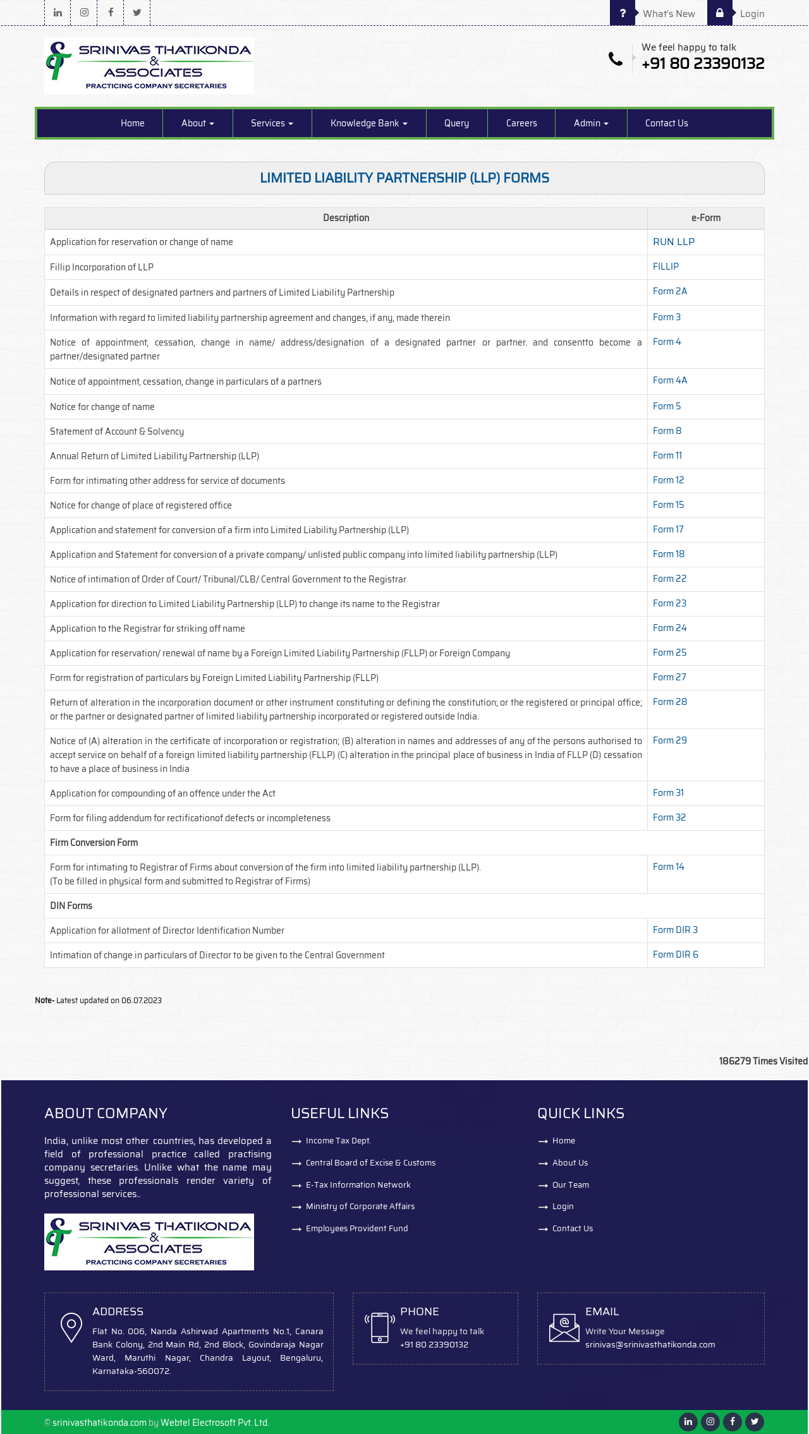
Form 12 (668, 480)
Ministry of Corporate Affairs (360, 1207)
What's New (652, 13)
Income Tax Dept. (338, 1140)
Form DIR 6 (675, 954)
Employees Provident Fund (357, 1229)
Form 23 (669, 603)
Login (736, 13)
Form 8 (667, 431)
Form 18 (669, 554)
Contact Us (666, 123)
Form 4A (670, 380)
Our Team (570, 1184)
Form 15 (668, 505)
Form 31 (668, 793)
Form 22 (670, 579)
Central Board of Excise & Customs (370, 1162)
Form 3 (667, 317)
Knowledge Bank (369, 123)
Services (272, 123)
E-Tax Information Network (358, 1184)
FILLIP (666, 267)
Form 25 (670, 653)
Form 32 (669, 817)
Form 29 (670, 740)
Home (133, 123)
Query (456, 123)
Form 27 (669, 677)
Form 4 (667, 342)
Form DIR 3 (675, 930)
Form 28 (670, 702)
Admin (591, 123)
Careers (521, 123)
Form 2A (670, 291)
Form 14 (668, 867)
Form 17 (668, 529)
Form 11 (667, 455)
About (197, 123)
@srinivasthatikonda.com (665, 1344)
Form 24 (670, 628)
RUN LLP (674, 242)
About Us (570, 1162)
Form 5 (667, 406)
